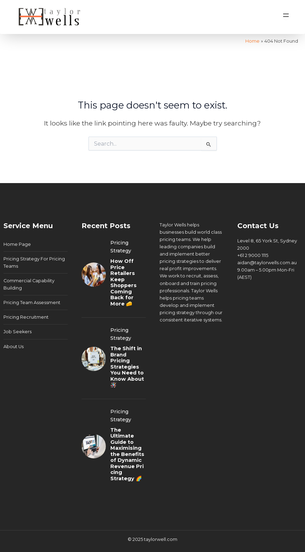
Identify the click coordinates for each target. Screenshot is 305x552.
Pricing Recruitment (26, 317)
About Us (13, 346)
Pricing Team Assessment (31, 302)
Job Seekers (17, 331)
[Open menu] (286, 15)
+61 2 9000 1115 (252, 255)
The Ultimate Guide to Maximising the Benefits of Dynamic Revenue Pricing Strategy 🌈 (127, 454)
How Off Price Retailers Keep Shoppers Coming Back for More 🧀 (123, 282)
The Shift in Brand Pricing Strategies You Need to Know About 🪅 (127, 366)
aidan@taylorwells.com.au (267, 262)
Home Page (17, 244)
